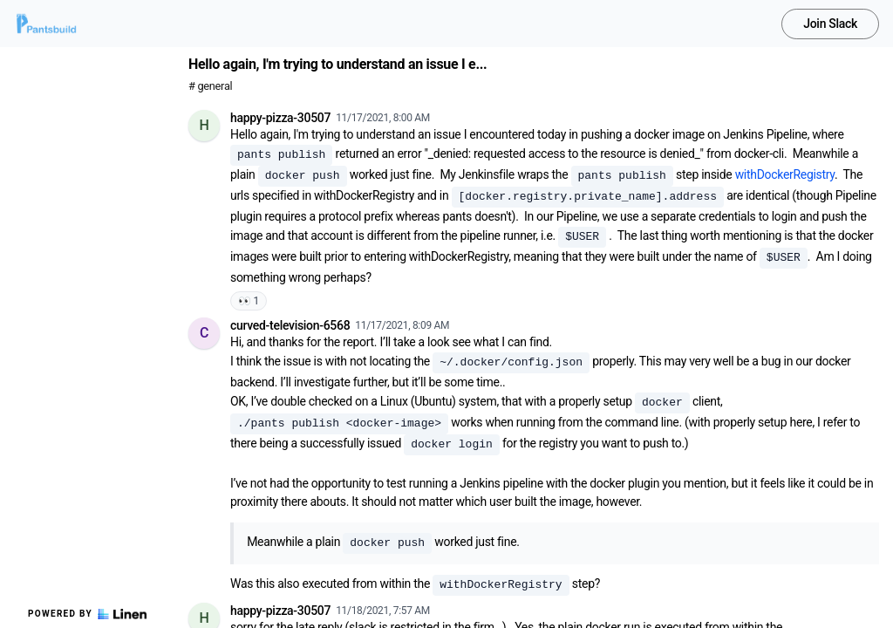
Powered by (87, 614)
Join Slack (830, 24)
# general (210, 85)
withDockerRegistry (785, 174)
